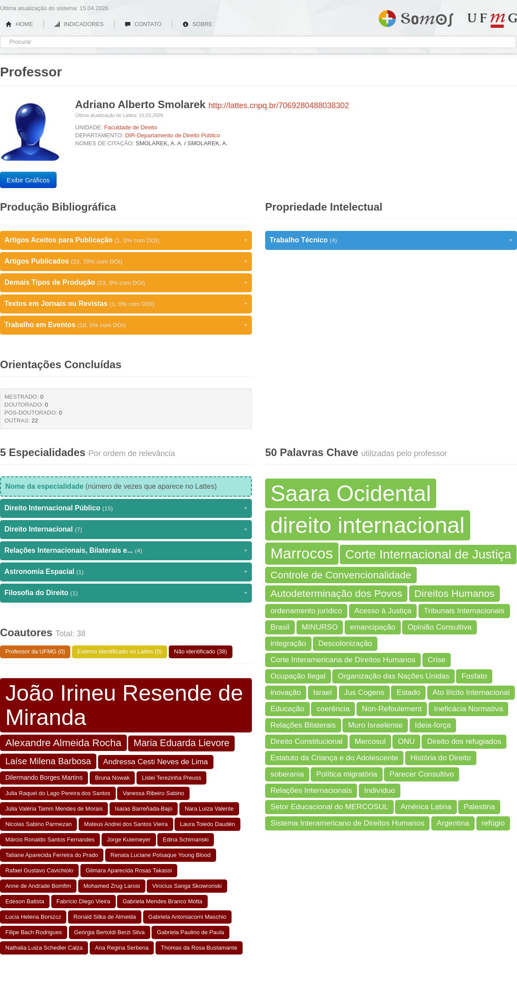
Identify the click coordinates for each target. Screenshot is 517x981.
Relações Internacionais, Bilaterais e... (125, 551)
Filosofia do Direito (125, 593)
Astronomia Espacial (125, 572)
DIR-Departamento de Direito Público (172, 135)
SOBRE (197, 24)
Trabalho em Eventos (125, 325)
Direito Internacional (125, 529)
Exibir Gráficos (28, 180)
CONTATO (143, 24)
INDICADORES (79, 24)
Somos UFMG (416, 16)
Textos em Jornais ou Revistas (125, 304)
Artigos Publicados (125, 261)
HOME (19, 24)
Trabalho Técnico (391, 240)
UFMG (492, 20)
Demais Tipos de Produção (125, 283)
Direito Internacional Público (125, 508)
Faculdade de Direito (130, 127)
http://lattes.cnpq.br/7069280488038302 (279, 105)
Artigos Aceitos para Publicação (125, 240)
